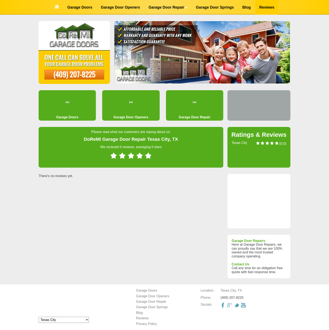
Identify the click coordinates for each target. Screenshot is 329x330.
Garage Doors (79, 7)
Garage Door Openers (120, 7)
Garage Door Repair (168, 7)
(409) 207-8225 (74, 74)
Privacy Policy (146, 324)
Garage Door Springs (215, 7)
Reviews (266, 7)
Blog (246, 7)
